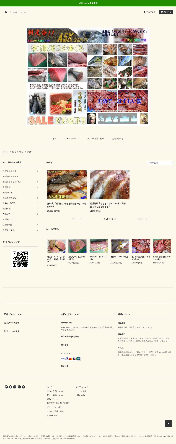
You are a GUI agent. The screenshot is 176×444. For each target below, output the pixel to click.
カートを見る (81, 391)
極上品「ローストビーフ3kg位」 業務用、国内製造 (56, 259)
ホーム (55, 139)
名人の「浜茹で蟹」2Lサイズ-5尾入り (162, 258)
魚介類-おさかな (17, 152)
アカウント (151, 12)
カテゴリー (73, 139)
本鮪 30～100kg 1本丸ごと (119, 258)
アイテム (165, 12)
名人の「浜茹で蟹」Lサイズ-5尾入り (141, 258)
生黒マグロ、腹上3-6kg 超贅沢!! (77, 258)
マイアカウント (82, 387)
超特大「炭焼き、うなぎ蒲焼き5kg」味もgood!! (67, 205)
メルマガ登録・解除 (95, 139)
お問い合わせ (117, 139)
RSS (49, 415)
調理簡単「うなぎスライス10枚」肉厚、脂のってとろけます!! (109, 205)
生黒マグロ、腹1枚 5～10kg (98, 258)
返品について (52, 399)
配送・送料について (55, 395)
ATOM (54, 415)
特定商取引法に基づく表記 (58, 403)
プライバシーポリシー (56, 407)
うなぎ (29, 152)
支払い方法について (55, 391)
